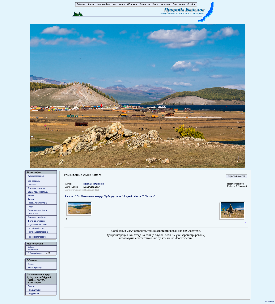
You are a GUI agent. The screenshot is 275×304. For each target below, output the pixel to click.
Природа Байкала (185, 9)
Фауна (31, 199)
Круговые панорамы (37, 224)
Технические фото (36, 217)
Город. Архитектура (37, 203)
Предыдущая (34, 290)
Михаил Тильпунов (93, 184)
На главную (269, 301)
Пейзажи (32, 184)
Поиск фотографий (37, 237)
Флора (31, 195)
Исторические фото (37, 210)
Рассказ (110, 196)
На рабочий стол (36, 228)
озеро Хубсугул (35, 267)
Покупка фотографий (38, 232)
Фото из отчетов (36, 221)
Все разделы (34, 181)
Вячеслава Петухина (192, 13)
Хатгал (31, 264)
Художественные (36, 176)
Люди (30, 206)
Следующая (34, 293)
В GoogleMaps (35, 253)
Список (31, 286)
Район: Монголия (33, 248)
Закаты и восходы (36, 188)
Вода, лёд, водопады (38, 192)
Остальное (33, 213)
